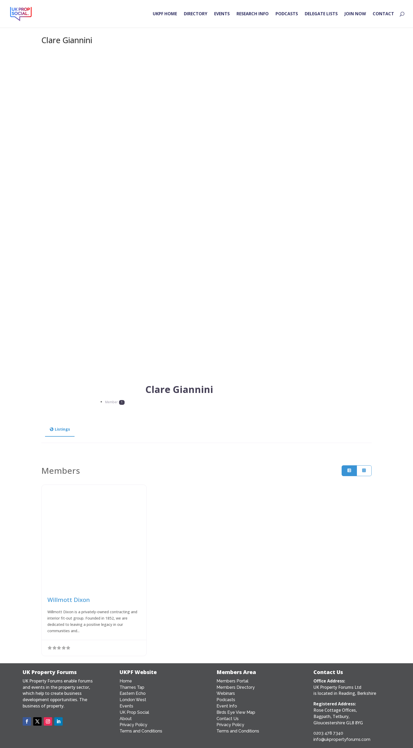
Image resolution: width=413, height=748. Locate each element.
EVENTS (222, 14)
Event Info (227, 706)
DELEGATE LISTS (321, 14)
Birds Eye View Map (236, 712)
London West (133, 699)
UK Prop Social (134, 712)
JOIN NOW (355, 14)
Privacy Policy (133, 724)
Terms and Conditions (141, 731)
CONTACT (383, 14)
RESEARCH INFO (253, 14)
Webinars (226, 693)
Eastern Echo (133, 693)
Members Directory (236, 687)
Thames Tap (132, 687)
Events (126, 706)
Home (126, 681)
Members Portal (232, 681)
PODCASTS (287, 14)
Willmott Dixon (68, 600)
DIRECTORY (195, 14)
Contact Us (228, 718)
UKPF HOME (165, 14)
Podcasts (226, 699)
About (126, 718)
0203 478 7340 (328, 733)
